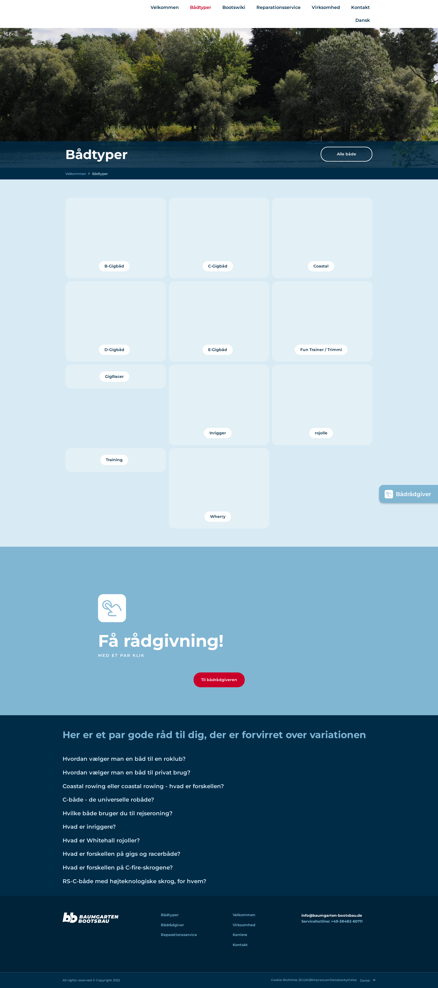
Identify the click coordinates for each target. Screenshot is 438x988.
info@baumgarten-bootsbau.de (331, 921)
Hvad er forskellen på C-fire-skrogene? (134, 872)
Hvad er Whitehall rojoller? (113, 845)
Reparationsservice (278, 7)
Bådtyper (200, 7)
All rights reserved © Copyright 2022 (91, 981)
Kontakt (360, 7)
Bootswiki (233, 7)
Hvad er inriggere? (97, 831)
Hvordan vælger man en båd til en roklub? (142, 763)
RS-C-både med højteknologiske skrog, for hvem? (156, 886)
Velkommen (165, 7)
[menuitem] (362, 20)
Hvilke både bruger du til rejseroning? (134, 818)
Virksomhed (326, 7)
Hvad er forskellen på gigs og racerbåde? (139, 858)
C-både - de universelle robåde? (122, 804)
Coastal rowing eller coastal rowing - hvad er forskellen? (167, 790)
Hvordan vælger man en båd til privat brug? (145, 777)
